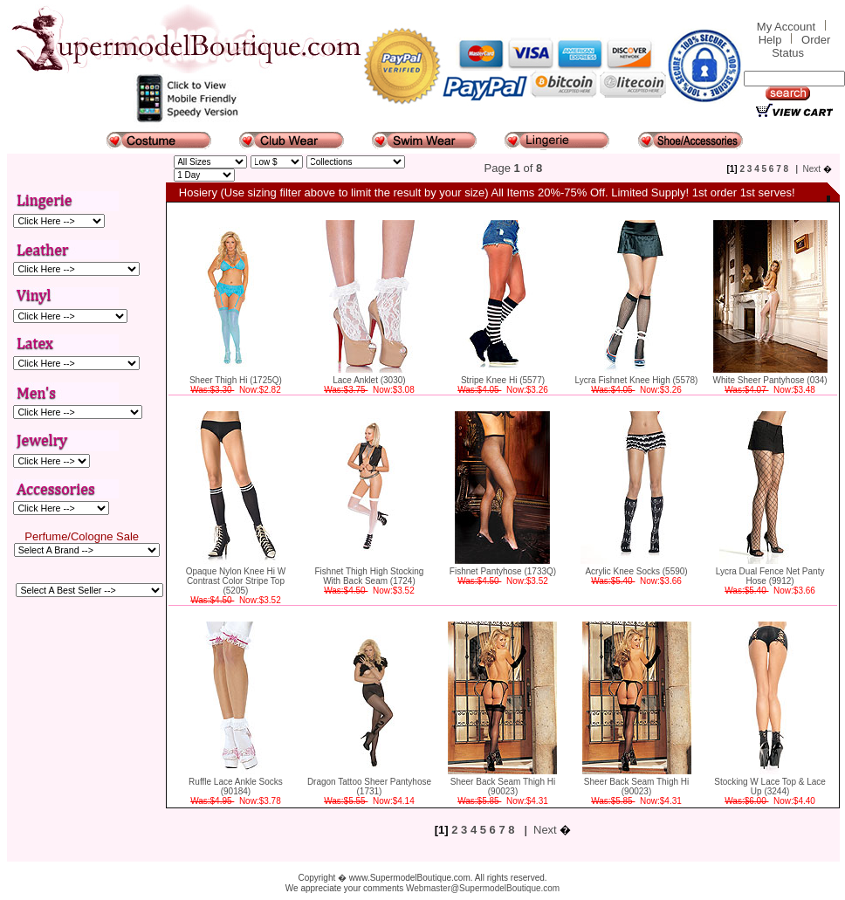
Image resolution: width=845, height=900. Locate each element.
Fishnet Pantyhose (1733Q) (503, 571)
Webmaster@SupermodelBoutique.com (483, 888)
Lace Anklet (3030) (369, 380)
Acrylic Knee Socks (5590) (636, 571)
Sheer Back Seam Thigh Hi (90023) (502, 786)
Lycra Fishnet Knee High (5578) (636, 380)
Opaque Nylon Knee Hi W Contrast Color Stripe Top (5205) (236, 581)
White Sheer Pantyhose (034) (769, 380)
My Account (786, 26)
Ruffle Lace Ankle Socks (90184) (236, 786)
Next (812, 169)
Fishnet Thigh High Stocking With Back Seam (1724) (369, 576)
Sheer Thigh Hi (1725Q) (235, 380)
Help (770, 39)
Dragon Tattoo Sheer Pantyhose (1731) (369, 786)
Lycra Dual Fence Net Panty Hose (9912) (770, 576)
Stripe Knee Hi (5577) (503, 380)
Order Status (801, 46)
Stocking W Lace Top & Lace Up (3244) (770, 786)
